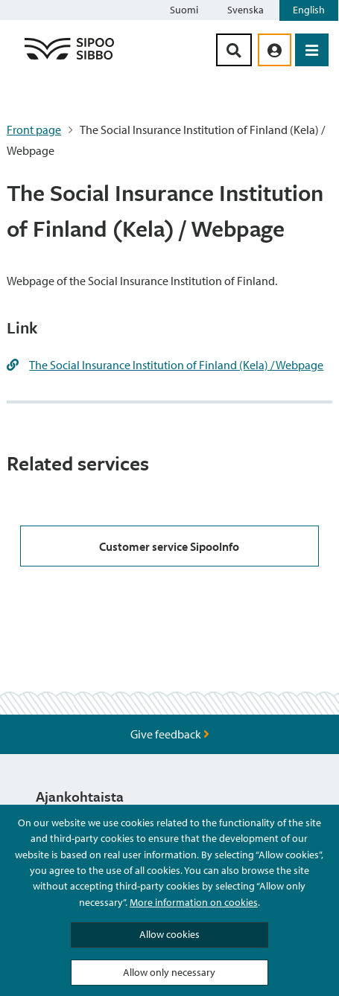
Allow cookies (169, 934)
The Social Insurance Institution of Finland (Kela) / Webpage (176, 364)
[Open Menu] (312, 49)
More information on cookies (194, 902)
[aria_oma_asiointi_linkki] (274, 49)
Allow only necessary (169, 972)
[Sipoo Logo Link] (69, 58)
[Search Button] (234, 49)
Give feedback (169, 734)
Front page (34, 129)
